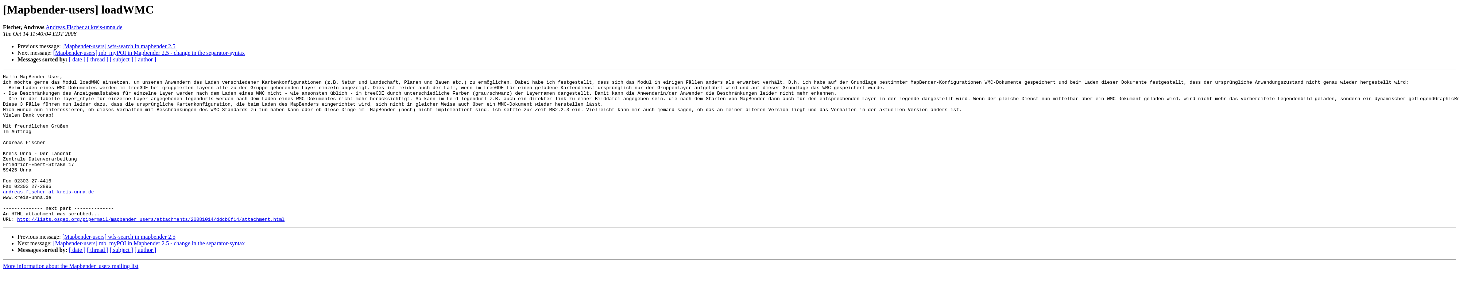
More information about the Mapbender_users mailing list (70, 295)
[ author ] (145, 59)
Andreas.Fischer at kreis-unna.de (84, 27)
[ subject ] (121, 59)
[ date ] (77, 59)
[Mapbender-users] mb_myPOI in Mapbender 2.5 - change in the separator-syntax (149, 53)
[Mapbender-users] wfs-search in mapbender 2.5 (118, 46)
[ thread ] (97, 59)
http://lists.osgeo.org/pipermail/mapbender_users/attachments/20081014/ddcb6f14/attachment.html (151, 248)
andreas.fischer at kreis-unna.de (48, 215)
